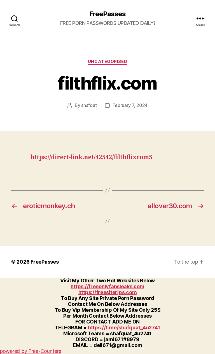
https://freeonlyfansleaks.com (107, 286)
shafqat (89, 105)
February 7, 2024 (130, 105)
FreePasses (107, 14)
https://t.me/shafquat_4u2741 (124, 327)
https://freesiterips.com (107, 292)
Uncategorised (107, 61)
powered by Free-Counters (30, 351)
